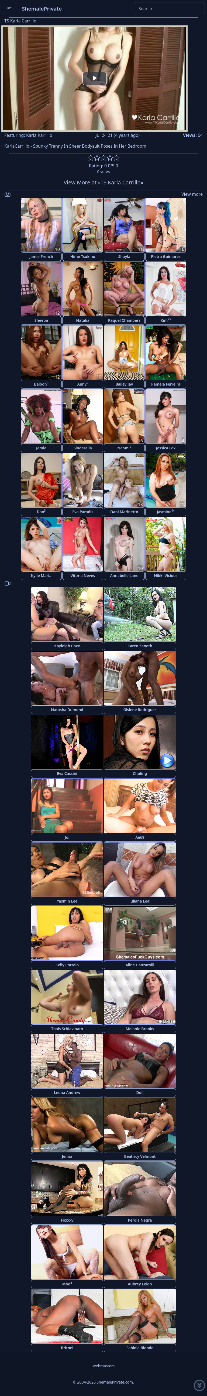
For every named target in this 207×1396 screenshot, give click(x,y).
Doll (140, 1092)
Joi (67, 837)
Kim (166, 320)
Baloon (41, 384)
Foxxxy (67, 1220)
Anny (82, 384)
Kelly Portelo (67, 964)
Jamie (41, 447)
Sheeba (41, 320)
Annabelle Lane (124, 575)
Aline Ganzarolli (140, 964)
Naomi (124, 447)
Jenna (67, 1156)
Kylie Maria (41, 575)
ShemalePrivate (42, 8)
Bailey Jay (124, 384)
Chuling (140, 773)
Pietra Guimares (166, 256)
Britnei (67, 1347)
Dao (41, 511)
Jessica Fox (166, 447)
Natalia (82, 320)
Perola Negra (140, 1220)
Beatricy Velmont (140, 1156)
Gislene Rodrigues (139, 709)
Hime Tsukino (82, 256)
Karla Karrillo (39, 135)
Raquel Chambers (124, 320)
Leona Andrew (67, 1092)
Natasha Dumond (67, 709)
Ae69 (139, 837)
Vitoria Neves (83, 575)
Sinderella (83, 447)
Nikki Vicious (165, 575)
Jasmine (166, 511)
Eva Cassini (67, 773)
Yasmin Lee (67, 901)
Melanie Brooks (140, 1028)
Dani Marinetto (124, 511)
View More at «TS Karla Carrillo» (103, 182)
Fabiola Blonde (140, 1347)
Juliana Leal (139, 901)
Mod (67, 1283)
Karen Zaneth (139, 645)
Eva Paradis (82, 511)
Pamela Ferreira (165, 384)
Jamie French (41, 256)
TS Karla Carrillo (20, 21)
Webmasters (103, 1365)
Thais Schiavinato (67, 1028)
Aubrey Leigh (140, 1283)
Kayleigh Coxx (67, 645)
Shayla (124, 256)
